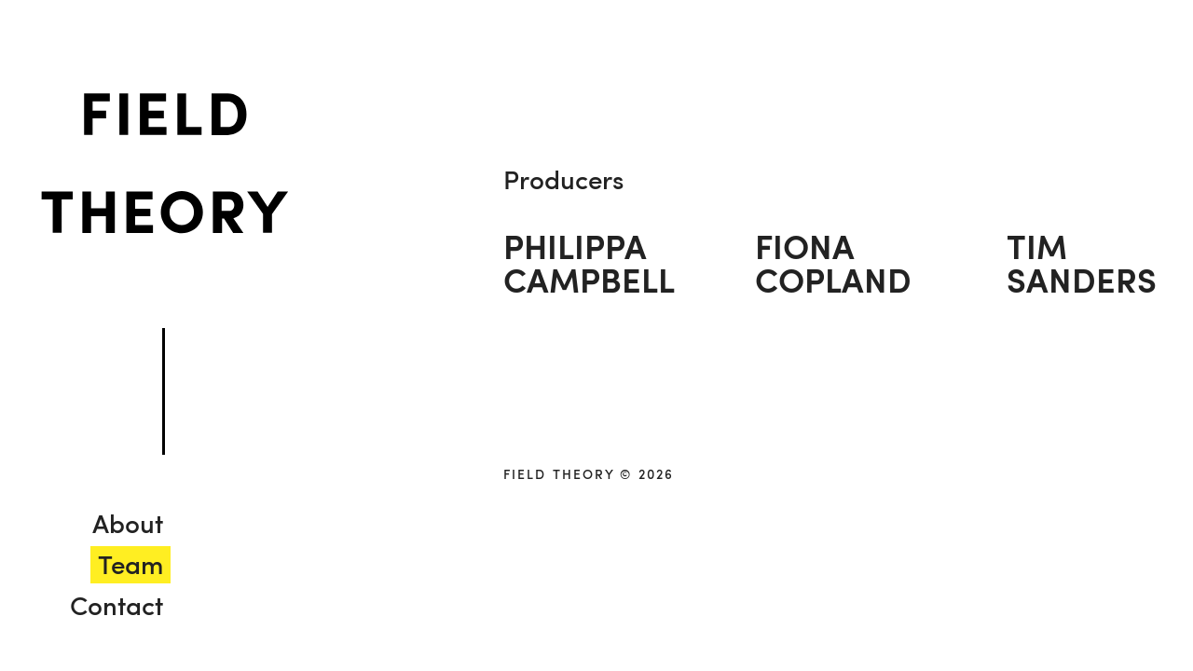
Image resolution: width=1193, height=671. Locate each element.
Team (130, 564)
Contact (116, 605)
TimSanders (1082, 262)
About (127, 523)
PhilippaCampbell (589, 262)
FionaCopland (833, 262)
